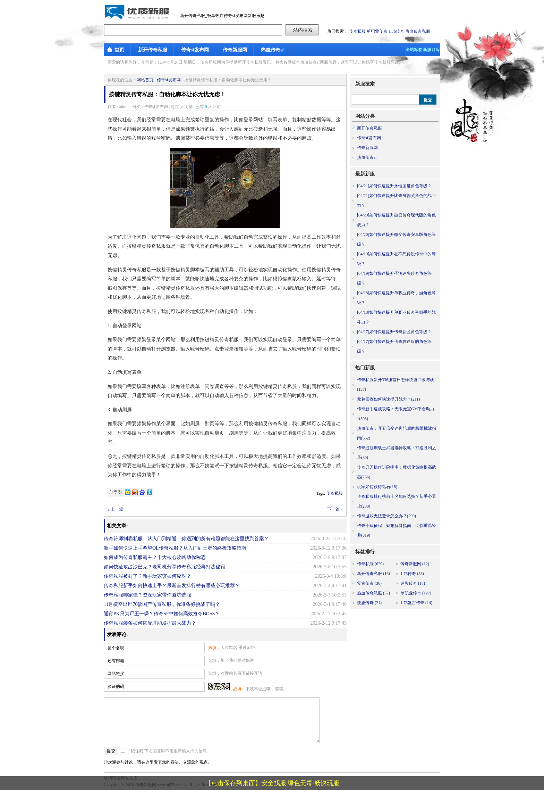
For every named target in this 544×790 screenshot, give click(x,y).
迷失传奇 (412, 583)
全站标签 (414, 49)
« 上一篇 (115, 509)
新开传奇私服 (152, 49)
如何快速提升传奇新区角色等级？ (394, 331)
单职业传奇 (377, 31)
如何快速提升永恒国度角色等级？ (394, 185)
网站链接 (116, 673)
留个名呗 (116, 647)
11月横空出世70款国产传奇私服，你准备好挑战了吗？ (162, 604)
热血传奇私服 (417, 31)
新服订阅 (431, 49)
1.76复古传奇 (416, 602)
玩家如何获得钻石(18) (377, 486)
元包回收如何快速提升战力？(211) (388, 399)
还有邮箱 (116, 660)
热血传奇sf (272, 49)
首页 (119, 49)
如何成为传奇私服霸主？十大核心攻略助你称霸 (155, 557)
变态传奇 (369, 602)
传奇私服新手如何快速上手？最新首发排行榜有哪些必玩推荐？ (172, 585)
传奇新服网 (235, 49)
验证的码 (116, 686)
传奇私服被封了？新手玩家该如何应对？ (147, 576)
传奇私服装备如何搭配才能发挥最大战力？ (150, 623)
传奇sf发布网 (195, 49)
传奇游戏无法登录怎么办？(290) (386, 515)
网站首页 (145, 79)
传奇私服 (357, 31)
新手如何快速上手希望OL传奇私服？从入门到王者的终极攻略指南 (175, 548)
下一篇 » (335, 509)
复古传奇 (369, 583)
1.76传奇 (396, 31)
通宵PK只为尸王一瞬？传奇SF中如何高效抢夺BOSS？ (162, 613)
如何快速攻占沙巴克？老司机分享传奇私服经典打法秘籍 (164, 566)
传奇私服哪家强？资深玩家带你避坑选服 (147, 595)
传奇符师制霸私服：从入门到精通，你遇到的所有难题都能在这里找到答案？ (186, 538)
